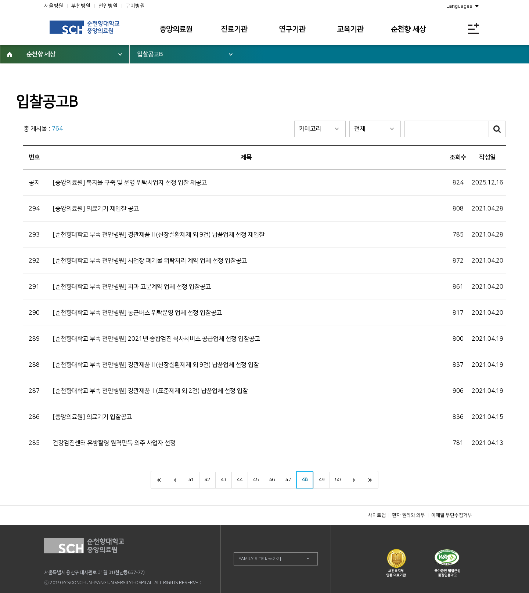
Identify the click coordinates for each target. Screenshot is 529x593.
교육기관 (350, 29)
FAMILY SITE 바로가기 (259, 558)
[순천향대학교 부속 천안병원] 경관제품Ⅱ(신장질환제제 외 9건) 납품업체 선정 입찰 (156, 365)
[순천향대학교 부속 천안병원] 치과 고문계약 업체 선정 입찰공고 (132, 286)
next (354, 480)
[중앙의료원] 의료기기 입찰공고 (92, 417)
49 (321, 480)
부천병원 (80, 6)
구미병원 (135, 6)
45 (256, 480)
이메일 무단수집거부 (451, 515)
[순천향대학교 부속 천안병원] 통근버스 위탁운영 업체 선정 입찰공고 (137, 313)
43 (223, 480)
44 (239, 480)
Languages (459, 6)
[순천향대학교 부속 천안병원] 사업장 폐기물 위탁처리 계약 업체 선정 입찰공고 (150, 260)
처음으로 (159, 480)
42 (207, 480)
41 (191, 480)
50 (338, 480)
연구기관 (292, 29)
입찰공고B (150, 54)
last (370, 480)
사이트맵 (377, 515)
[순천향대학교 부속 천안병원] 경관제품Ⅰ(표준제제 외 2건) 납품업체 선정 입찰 (150, 391)
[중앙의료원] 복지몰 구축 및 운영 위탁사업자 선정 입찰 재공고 (130, 182)
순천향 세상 (408, 29)
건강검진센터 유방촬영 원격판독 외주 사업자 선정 (114, 443)
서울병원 (53, 6)
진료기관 (234, 29)
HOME (9, 54)
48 (304, 480)
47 (288, 480)
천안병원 (108, 6)
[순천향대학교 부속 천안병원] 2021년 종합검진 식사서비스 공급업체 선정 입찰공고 (156, 339)
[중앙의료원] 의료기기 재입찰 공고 (96, 208)
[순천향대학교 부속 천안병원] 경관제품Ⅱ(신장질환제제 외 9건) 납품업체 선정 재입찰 (158, 234)
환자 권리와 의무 (408, 515)
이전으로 (175, 480)
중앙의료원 (175, 29)
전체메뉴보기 (473, 28)
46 (272, 480)
